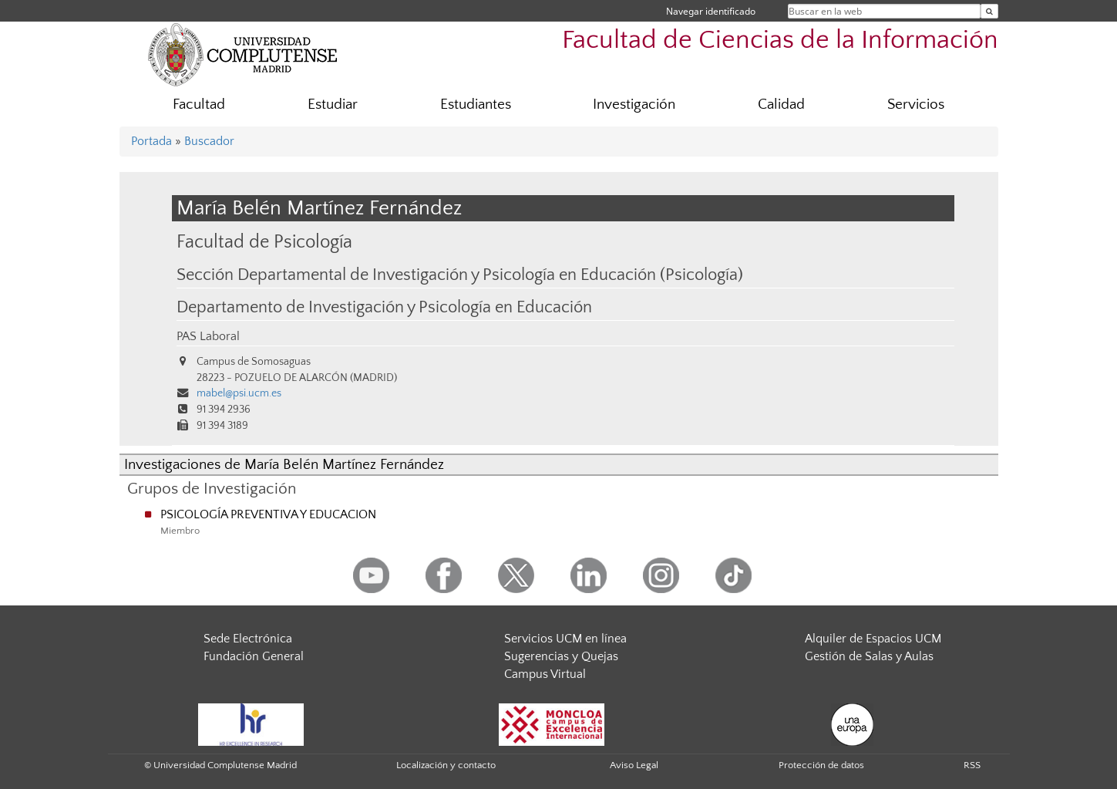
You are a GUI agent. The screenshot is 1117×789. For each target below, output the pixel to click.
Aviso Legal (634, 765)
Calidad (781, 104)
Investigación (634, 104)
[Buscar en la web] (989, 11)
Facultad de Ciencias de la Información (780, 40)
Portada (151, 141)
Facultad (199, 104)
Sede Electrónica (248, 639)
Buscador (209, 141)
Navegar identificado (710, 11)
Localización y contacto (446, 765)
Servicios (915, 104)
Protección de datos (821, 765)
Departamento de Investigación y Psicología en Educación (384, 307)
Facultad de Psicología (264, 241)
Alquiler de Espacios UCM (873, 639)
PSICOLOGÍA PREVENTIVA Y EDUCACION (268, 514)
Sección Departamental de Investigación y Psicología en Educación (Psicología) (460, 275)
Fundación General (254, 656)
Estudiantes (475, 104)
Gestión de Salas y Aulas (869, 656)
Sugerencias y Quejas (561, 656)
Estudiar (333, 104)
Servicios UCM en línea (565, 639)
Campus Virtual (545, 674)
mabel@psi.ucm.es (239, 393)
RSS (972, 765)
